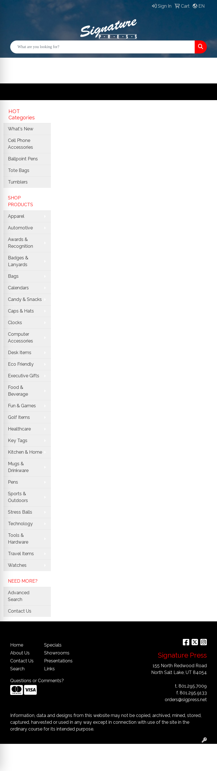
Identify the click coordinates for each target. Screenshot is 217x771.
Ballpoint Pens (23, 158)
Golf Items (19, 417)
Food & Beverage (18, 391)
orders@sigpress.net (186, 699)
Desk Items (19, 352)
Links (49, 668)
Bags (13, 276)
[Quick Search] (102, 46)
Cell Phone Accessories (20, 144)
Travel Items (21, 553)
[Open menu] (205, 92)
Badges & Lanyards (18, 261)
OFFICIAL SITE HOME (38, 63)
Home (16, 645)
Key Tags (17, 440)
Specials (53, 645)
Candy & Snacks (25, 299)
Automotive (20, 228)
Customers (122, 63)
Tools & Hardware (18, 539)
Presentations (57, 661)
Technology (20, 523)
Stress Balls (20, 512)
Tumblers (18, 182)
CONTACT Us (29, 74)
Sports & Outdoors (18, 497)
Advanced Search (18, 596)
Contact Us (19, 611)
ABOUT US (163, 63)
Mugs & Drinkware (18, 467)
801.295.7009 (193, 686)
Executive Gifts (23, 375)
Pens (13, 482)
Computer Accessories (20, 337)
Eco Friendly (21, 364)
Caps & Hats (21, 311)
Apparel (16, 216)
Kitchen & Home (25, 452)
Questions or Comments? (37, 680)
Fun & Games (22, 405)
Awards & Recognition (20, 243)
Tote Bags (18, 170)
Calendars (18, 287)
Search (17, 668)
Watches (17, 565)
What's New (20, 129)
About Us (20, 653)
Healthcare (19, 429)
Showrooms (57, 653)
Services (81, 63)
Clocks (15, 322)
